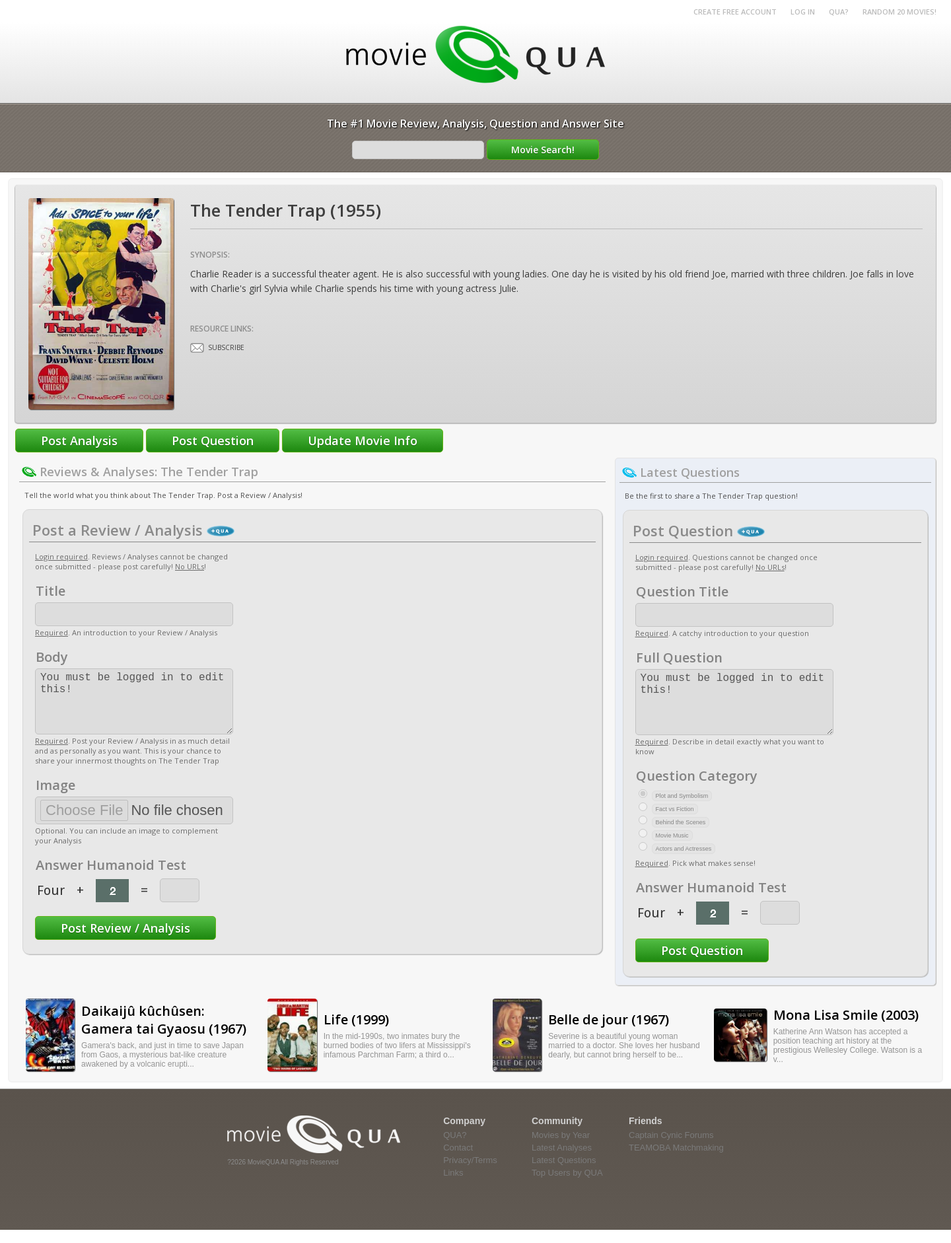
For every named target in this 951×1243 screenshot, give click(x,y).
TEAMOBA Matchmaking (676, 1161)
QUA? (839, 12)
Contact (458, 1161)
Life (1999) (356, 1033)
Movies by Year (561, 1148)
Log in (803, 12)
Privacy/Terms (470, 1173)
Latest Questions (564, 1173)
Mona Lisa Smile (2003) (846, 1028)
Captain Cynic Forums (671, 1148)
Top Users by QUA (567, 1186)
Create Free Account (735, 12)
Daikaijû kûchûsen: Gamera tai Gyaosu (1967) (163, 1033)
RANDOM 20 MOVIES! (899, 12)
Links (453, 1186)
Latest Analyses (562, 1161)
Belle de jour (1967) (608, 1033)
